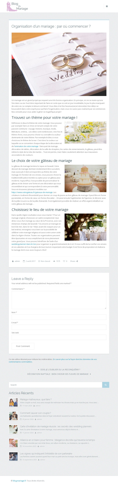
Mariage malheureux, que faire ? (36, 399)
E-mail (15, 322)
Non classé (45, 261)
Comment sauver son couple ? (35, 413)
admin (17, 261)
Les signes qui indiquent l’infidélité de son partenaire (46, 453)
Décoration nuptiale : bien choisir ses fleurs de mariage (59, 374)
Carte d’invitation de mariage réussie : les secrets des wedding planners (55, 426)
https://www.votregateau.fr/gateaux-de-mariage (32, 192)
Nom (14, 312)
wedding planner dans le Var (24, 244)
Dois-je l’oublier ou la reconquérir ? (59, 369)
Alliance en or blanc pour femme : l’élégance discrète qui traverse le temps (57, 440)
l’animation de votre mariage (26, 146)
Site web (15, 332)
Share (74, 261)
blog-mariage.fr (19, 480)
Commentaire (18, 289)
